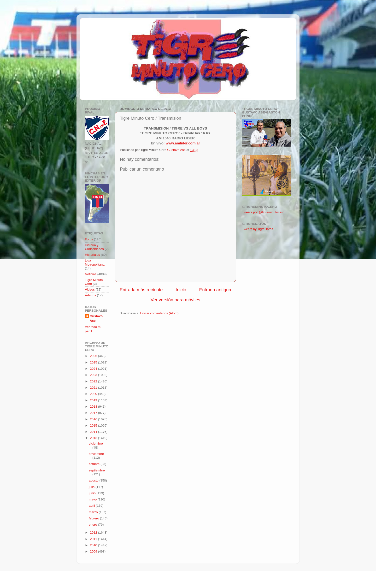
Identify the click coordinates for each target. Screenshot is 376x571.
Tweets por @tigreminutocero (263, 212)
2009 (94, 551)
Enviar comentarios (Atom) (159, 313)
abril (92, 505)
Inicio (181, 289)
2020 (94, 394)
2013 (94, 438)
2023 (94, 375)
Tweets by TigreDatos (257, 229)
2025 (94, 362)
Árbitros (90, 295)
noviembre (96, 454)
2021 (94, 387)
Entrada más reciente (141, 289)
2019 (94, 400)
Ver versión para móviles (175, 299)
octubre (94, 464)
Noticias (90, 274)
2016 (94, 419)
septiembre (97, 470)
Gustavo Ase (96, 318)
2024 (94, 368)
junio (92, 493)
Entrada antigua (215, 289)
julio (92, 487)
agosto (94, 480)
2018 (94, 406)
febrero (94, 518)
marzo (94, 512)
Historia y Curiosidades (94, 247)
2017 (94, 413)
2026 (94, 356)
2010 (94, 545)
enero (93, 524)
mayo (93, 499)
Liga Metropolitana (95, 262)
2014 (94, 432)
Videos (90, 289)
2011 (94, 539)
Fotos (89, 239)
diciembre (96, 443)
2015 (94, 425)
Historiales (92, 254)
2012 (94, 532)
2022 (94, 381)
